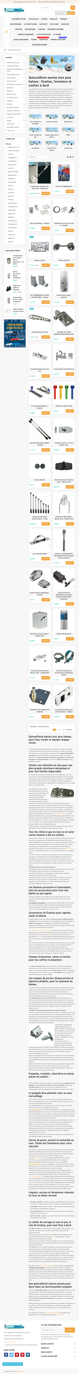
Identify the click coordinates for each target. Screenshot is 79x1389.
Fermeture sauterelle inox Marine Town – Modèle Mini (39, 672)
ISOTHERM (12, 161)
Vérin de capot (68, 148)
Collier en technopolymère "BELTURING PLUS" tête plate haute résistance (64, 556)
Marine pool (12, 175)
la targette (38, 1158)
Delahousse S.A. (14, 147)
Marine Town (13, 172)
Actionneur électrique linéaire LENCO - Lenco (40, 518)
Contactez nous (10, 1342)
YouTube (17, 1355)
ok (70, 1330)
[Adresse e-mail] (53, 1330)
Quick (11, 196)
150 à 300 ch (60, 1315)
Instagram (28, 1355)
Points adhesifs (39, 480)
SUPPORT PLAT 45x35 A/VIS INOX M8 (39, 711)
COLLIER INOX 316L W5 (40, 332)
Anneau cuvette (39, 260)
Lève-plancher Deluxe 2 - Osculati (39, 407)
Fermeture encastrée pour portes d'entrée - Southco (64, 711)
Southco (11, 214)
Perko (11, 189)
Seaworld (12, 210)
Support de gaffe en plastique (16, 287)
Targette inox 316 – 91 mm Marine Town (64, 444)
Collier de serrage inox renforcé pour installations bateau (64, 673)
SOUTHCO (12, 203)
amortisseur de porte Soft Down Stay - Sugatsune (40, 187)
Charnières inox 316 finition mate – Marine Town (64, 481)
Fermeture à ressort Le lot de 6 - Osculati (64, 224)
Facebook (6, 1355)
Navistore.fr (21, 1371)
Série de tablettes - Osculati (39, 223)
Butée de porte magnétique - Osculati (40, 594)
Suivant (70, 730)
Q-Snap (11, 193)
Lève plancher (35, 148)
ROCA (11, 200)
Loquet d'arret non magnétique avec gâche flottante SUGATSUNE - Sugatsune (64, 596)
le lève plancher (36, 1109)
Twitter (11, 1355)
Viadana (11, 235)
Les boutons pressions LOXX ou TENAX (40, 930)
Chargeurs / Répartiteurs (52, 1312)
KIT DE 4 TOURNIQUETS (64, 186)
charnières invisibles (60, 814)
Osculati (12, 182)
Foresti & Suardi (14, 151)
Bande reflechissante (64, 634)
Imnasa (12, 165)
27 (64, 730)
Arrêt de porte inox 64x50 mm (64, 369)
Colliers (68, 135)
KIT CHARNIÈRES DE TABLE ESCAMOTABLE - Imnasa (39, 296)
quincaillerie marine (46, 1265)
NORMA (12, 179)
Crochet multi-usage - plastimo (63, 296)
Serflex (53, 1237)
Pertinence (33, 157)
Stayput (11, 217)
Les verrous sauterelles (35, 1176)
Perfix (11, 186)
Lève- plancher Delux (40, 554)
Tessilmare (12, 228)
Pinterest (22, 1355)
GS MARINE (12, 158)
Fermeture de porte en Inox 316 (40, 370)
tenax (11, 242)
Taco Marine (13, 224)
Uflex (10, 231)
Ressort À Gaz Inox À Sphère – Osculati (39, 444)
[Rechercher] (57, 7)
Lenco (11, 168)
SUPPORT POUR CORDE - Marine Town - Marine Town (64, 518)
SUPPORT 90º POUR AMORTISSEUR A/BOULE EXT (64, 333)
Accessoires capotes (52, 121)
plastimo (11, 238)
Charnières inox (68, 121)
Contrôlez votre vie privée (13, 1364)
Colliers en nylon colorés (64, 406)
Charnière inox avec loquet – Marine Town (40, 635)
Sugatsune (12, 221)
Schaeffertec (13, 207)
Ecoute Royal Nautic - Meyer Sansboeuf (18, 299)
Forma (11, 154)
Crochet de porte (64, 260)
